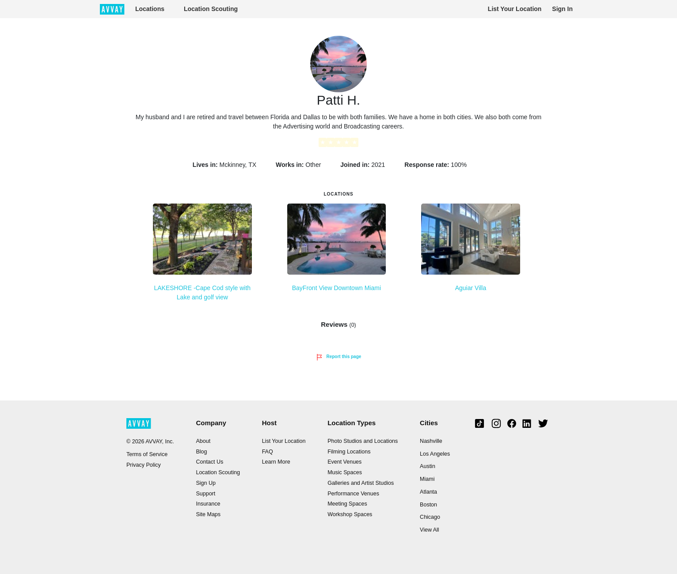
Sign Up (205, 483)
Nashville (431, 441)
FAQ (267, 452)
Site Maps (208, 514)
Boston (428, 505)
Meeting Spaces (347, 504)
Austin (427, 466)
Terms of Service (146, 454)
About (203, 441)
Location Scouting (211, 8)
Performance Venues (353, 494)
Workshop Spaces (349, 514)
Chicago (430, 517)
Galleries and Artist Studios (360, 483)
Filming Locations (348, 452)
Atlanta (428, 492)
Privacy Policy (143, 465)
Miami (427, 479)
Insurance (208, 504)
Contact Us (209, 462)
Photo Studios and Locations (362, 441)
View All (429, 530)
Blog (201, 452)
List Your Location (515, 8)
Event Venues (344, 462)
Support (205, 494)
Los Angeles (435, 454)
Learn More (276, 462)
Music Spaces (344, 472)
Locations (149, 8)
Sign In (562, 8)
